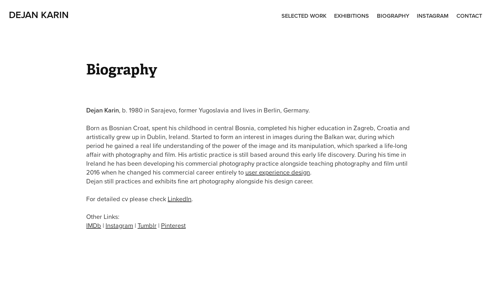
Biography (393, 16)
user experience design (277, 172)
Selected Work (303, 16)
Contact (469, 16)
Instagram (433, 16)
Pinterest (173, 225)
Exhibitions (351, 16)
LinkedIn (179, 198)
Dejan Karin (39, 15)
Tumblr (147, 225)
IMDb (93, 225)
